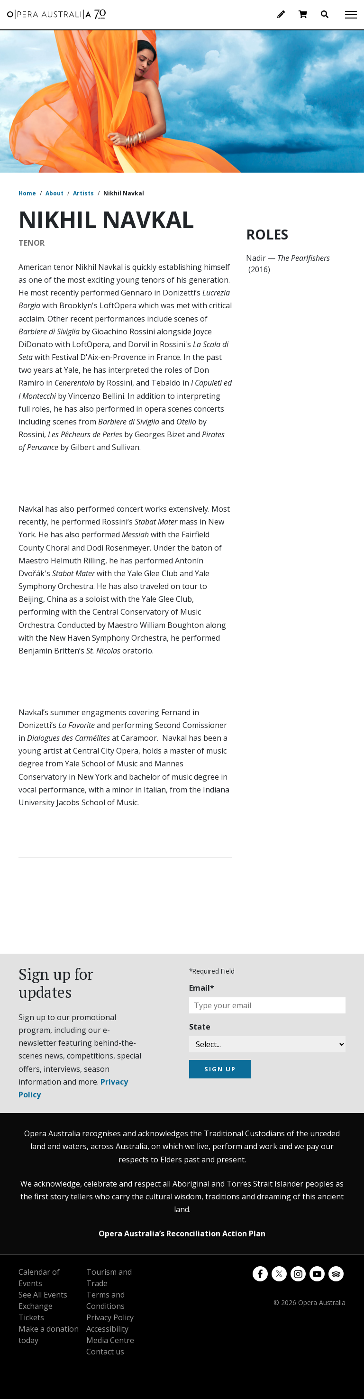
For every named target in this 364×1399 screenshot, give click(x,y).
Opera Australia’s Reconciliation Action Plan (182, 1233)
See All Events (42, 1294)
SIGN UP (220, 1069)
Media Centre (110, 1340)
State (199, 1027)
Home (27, 193)
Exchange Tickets (35, 1312)
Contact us (105, 1351)
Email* (201, 988)
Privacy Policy (110, 1317)
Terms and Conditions (105, 1300)
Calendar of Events (39, 1278)
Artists (83, 193)
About (55, 193)
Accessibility (107, 1329)
